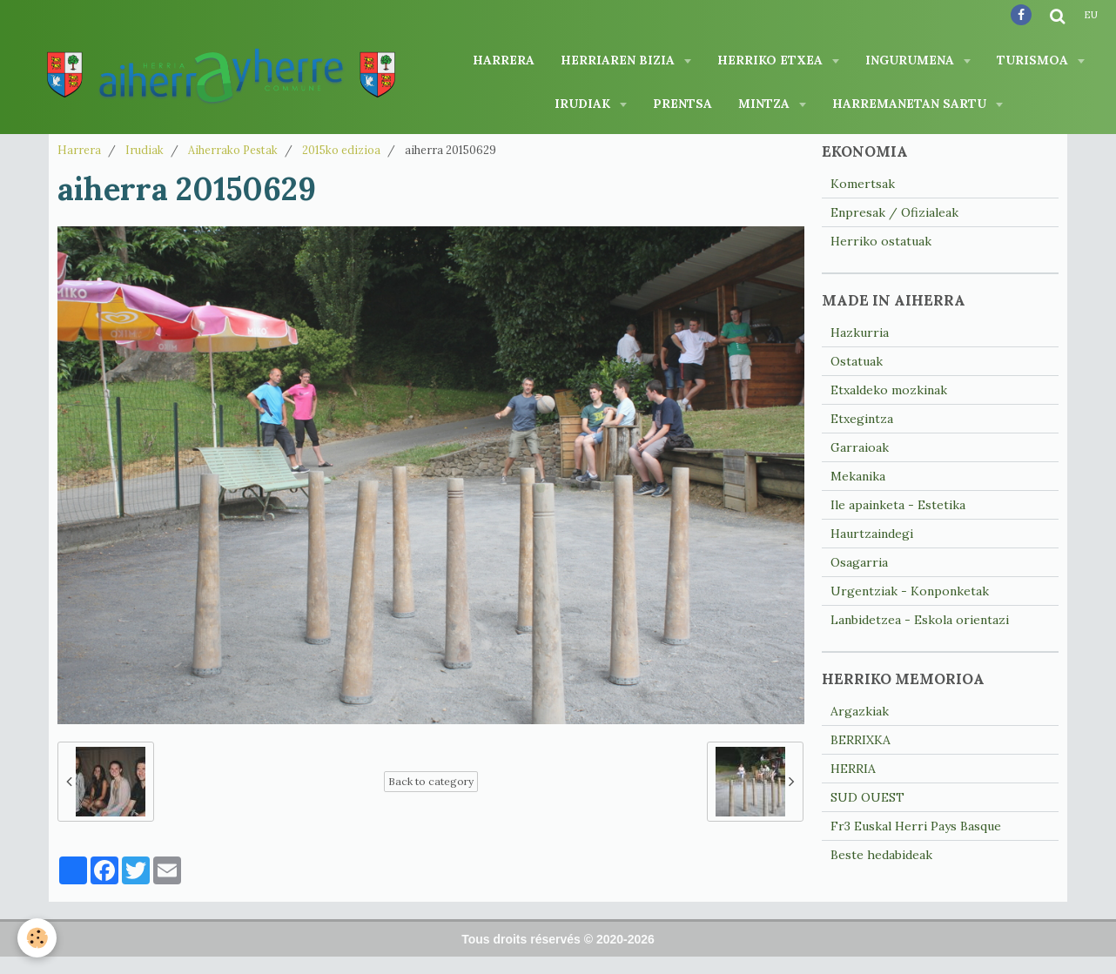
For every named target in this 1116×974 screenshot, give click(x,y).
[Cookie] (37, 937)
